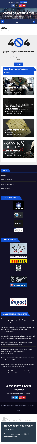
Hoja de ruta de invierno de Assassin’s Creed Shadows (17, 364)
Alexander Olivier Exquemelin (14, 107)
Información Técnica (16, 87)
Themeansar (32, 405)
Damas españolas (14, 129)
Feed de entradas (6, 179)
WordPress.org (5, 188)
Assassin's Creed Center (18, 13)
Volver (18, 64)
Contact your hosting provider (15, 434)
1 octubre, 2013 (12, 153)
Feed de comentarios (7, 184)
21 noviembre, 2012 (13, 90)
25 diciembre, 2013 (12, 111)
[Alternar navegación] (17, 21)
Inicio (3, 31)
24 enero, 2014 (11, 132)
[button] (30, 21)
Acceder (3, 175)
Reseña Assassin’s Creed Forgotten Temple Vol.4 (16, 342)
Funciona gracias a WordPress (9, 405)
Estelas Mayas (12, 150)
